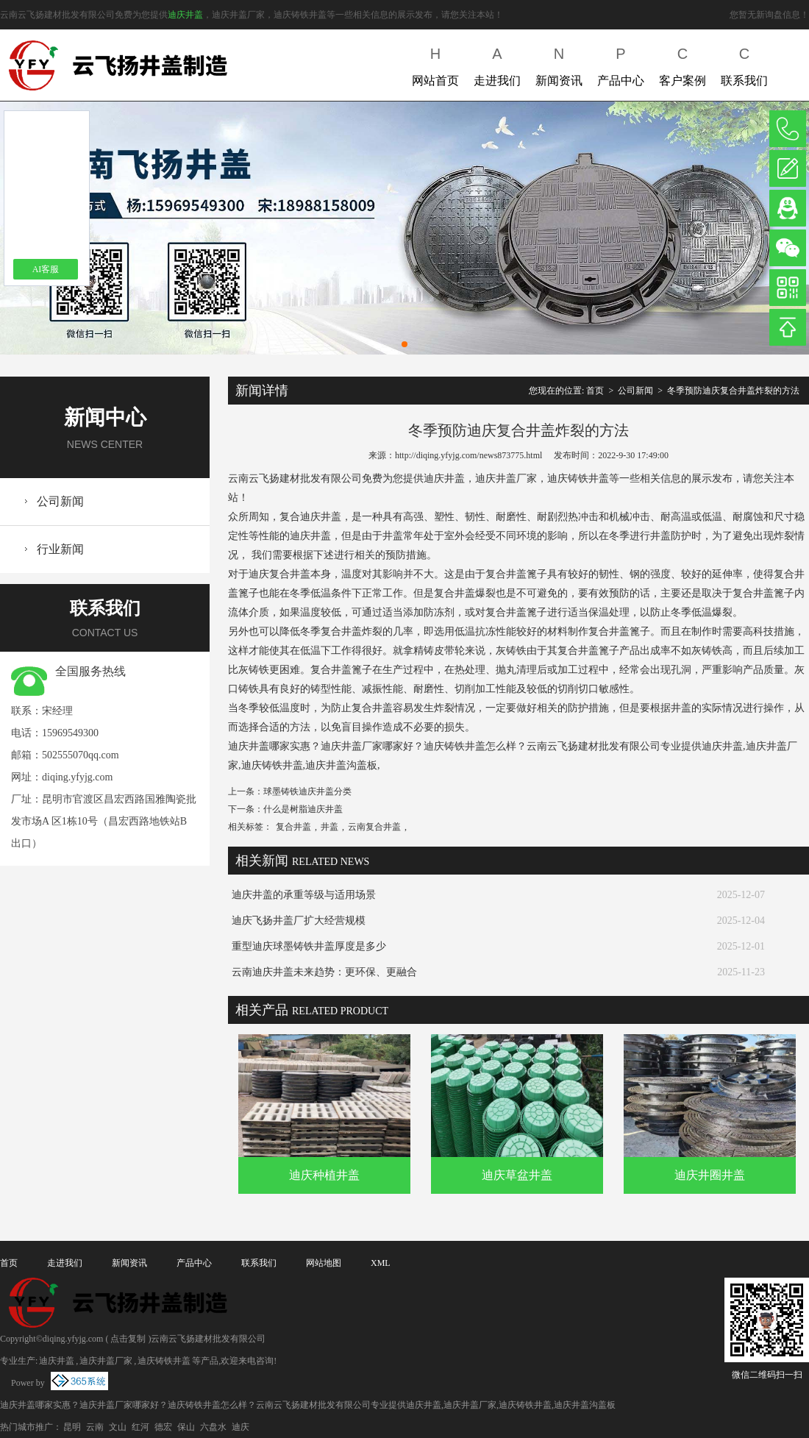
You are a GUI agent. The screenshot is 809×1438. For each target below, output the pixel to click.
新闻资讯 (558, 63)
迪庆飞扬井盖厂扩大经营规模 (299, 920)
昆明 (72, 1427)
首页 (595, 390)
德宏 (163, 1427)
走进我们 (497, 63)
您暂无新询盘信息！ (769, 15)
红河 (140, 1427)
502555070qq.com (80, 755)
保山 (186, 1427)
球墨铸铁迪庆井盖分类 (307, 791)
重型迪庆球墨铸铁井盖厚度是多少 (309, 946)
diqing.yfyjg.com (77, 777)
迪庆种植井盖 (324, 1175)
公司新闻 (60, 501)
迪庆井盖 (185, 15)
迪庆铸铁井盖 (164, 1361)
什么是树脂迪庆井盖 (303, 809)
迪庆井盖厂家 (105, 1361)
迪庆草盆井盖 (517, 1175)
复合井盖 (293, 827)
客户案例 (682, 63)
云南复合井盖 (374, 827)
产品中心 (620, 63)
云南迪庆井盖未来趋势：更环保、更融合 (324, 972)
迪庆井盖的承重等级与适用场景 (304, 894)
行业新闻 (60, 549)
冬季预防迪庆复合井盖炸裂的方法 (733, 390)
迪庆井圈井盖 (709, 1175)
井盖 (329, 827)
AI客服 (46, 269)
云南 (95, 1427)
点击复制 (128, 1339)
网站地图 (323, 1263)
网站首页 (435, 63)
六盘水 (213, 1427)
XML (381, 1263)
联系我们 (744, 63)
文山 (117, 1427)
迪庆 (240, 1427)
